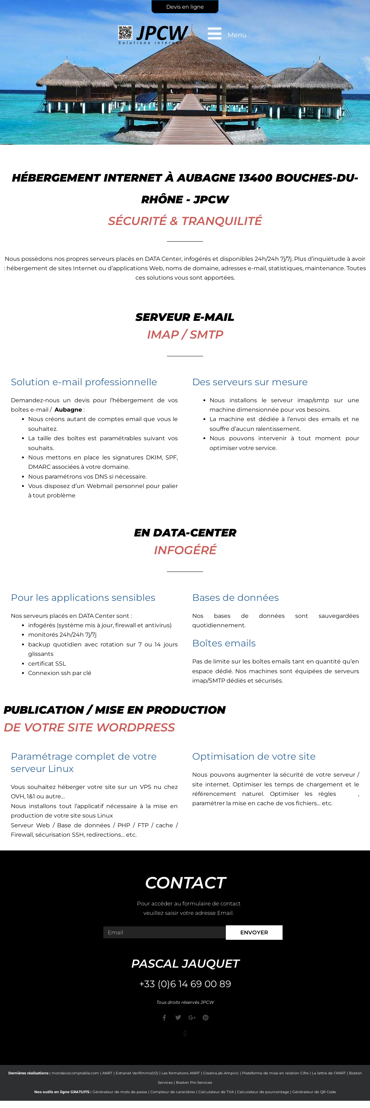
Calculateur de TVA (216, 1092)
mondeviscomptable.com (75, 1073)
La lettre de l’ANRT (329, 1073)
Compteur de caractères (172, 1092)
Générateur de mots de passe (119, 1092)
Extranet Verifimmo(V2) (137, 1073)
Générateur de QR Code (314, 1092)
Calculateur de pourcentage (263, 1092)
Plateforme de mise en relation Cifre (275, 1073)
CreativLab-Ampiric (221, 1073)
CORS (350, 793)
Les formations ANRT (181, 1073)
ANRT (107, 1073)
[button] (184, 1034)
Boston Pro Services (194, 1082)
